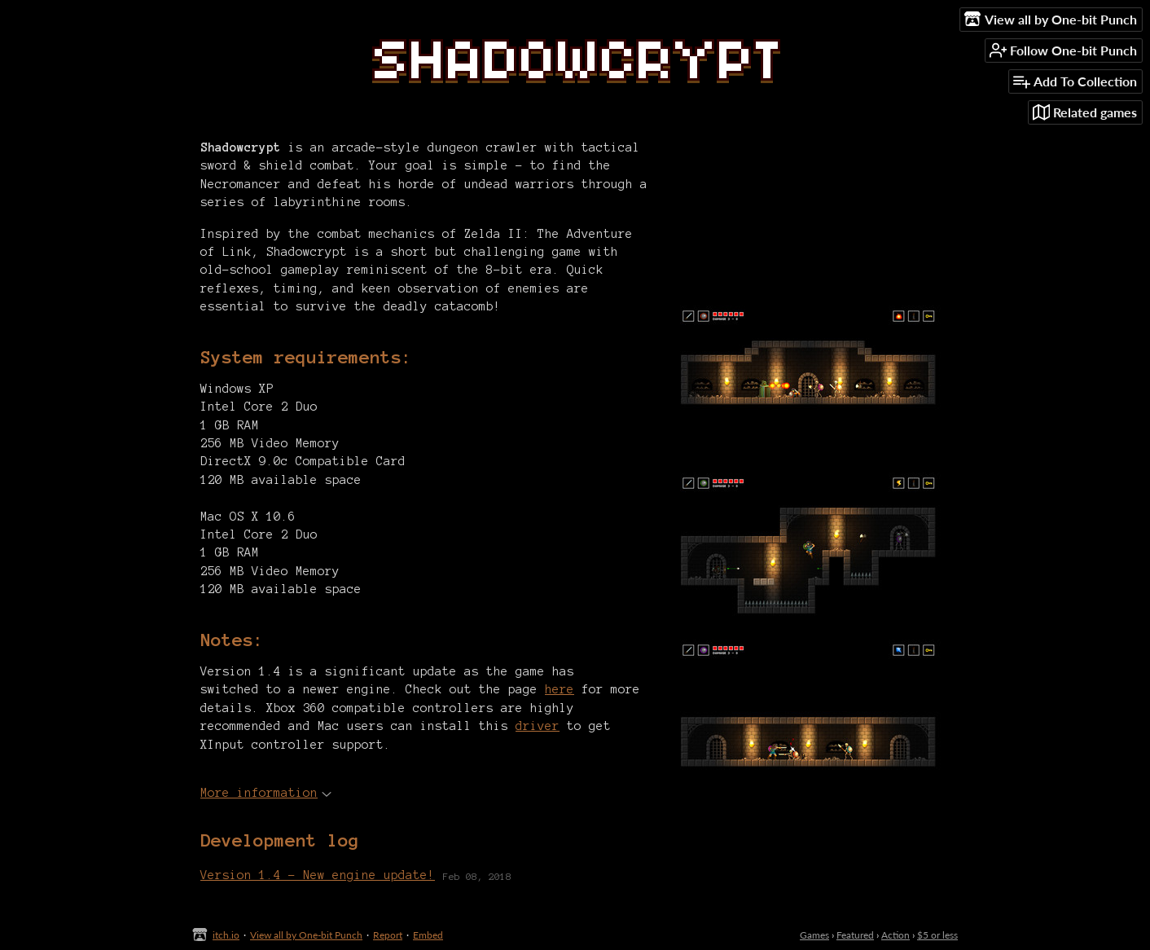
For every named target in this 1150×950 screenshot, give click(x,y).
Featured (855, 935)
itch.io (226, 935)
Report (387, 935)
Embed (428, 935)
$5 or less (937, 935)
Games (814, 935)
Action (895, 935)
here (559, 689)
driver (538, 725)
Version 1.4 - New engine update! (317, 875)
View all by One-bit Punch (306, 935)
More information (265, 792)
